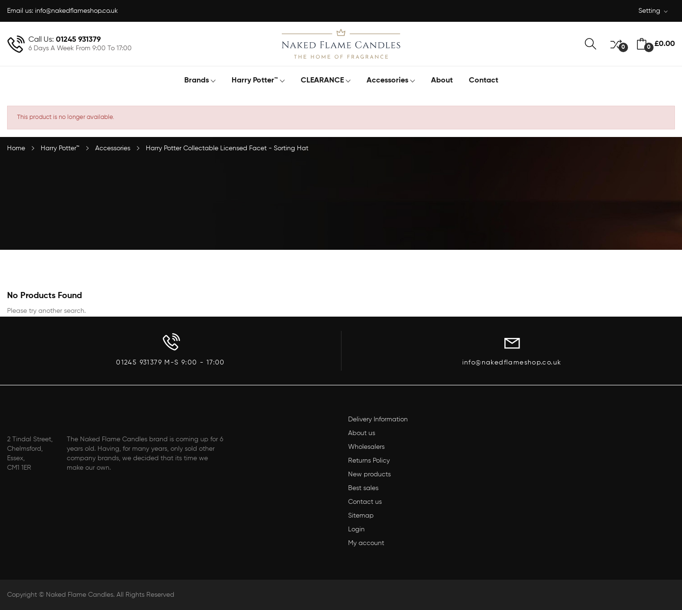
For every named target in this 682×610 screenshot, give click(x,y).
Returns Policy (369, 460)
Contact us (365, 502)
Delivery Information (378, 419)
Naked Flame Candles (79, 595)
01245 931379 (78, 40)
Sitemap (361, 515)
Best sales (363, 488)
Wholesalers (366, 447)
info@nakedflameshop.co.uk (76, 11)
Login (356, 529)
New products (369, 474)
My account (366, 543)
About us (361, 433)
